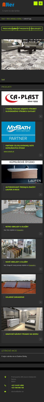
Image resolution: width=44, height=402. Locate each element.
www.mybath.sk (9, 151)
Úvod (3, 19)
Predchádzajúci (9, 29)
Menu (41, 3)
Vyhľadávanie (36, 3)
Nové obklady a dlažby (17, 262)
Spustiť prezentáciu (22, 29)
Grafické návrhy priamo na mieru (22, 334)
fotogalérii (20, 230)
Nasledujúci (36, 29)
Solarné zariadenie (15, 297)
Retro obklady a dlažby (14, 19)
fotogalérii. (32, 265)
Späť (3, 79)
